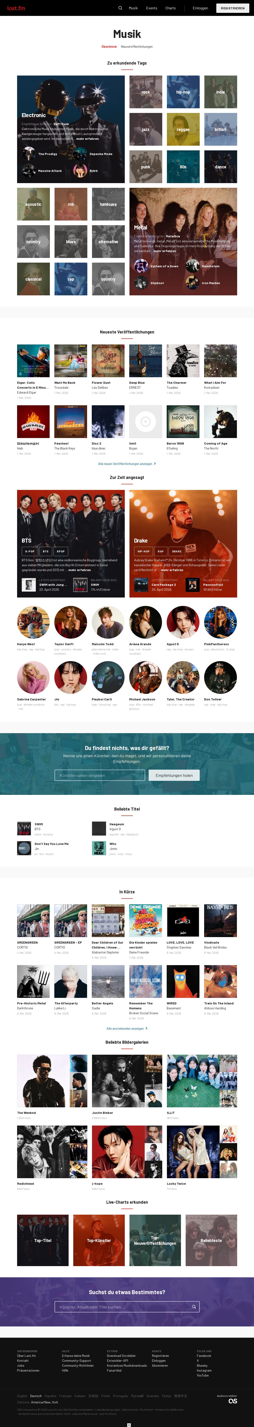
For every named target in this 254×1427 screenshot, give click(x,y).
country (66, 649)
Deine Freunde (139, 952)
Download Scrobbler (121, 1356)
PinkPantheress (216, 644)
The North (211, 448)
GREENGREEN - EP (68, 942)
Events (151, 8)
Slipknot (157, 283)
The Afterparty (66, 1003)
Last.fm (21, 8)
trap (94, 704)
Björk (94, 171)
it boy (128, 853)
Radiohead (25, 1183)
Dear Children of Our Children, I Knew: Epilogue (107, 947)
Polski (105, 1396)
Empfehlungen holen (174, 775)
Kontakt (23, 1360)
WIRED (172, 1003)
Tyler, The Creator (181, 699)
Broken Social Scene (143, 1013)
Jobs (20, 1365)
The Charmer (177, 382)
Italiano (80, 1396)
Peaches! (61, 443)
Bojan (133, 448)
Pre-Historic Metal (31, 1003)
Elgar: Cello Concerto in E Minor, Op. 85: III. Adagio (32, 387)
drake (177, 551)
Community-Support (76, 1360)
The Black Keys (64, 448)
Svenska (153, 1396)
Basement (174, 1008)
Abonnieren (160, 1365)
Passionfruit (213, 585)
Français (65, 1396)
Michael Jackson (142, 699)
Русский (137, 1396)
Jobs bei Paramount (84, 1413)
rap (161, 551)
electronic (217, 649)
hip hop (39, 649)
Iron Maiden (211, 283)
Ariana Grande (140, 644)
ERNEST (135, 387)
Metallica (173, 236)
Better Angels (102, 1003)
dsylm (50, 853)
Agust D (173, 644)
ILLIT (171, 1113)
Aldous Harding (215, 1008)
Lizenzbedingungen (107, 1409)
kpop (61, 551)
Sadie (96, 1008)
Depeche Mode (101, 154)
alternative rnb (101, 649)
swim (38, 834)
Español (50, 1396)
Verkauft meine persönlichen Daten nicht (44, 1413)
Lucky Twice (176, 1183)
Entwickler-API (117, 1360)
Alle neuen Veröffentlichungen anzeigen (125, 464)
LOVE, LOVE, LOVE (180, 942)
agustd (114, 834)
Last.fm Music (108, 1413)
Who (113, 844)
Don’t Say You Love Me (52, 844)
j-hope (97, 1183)
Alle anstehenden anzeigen (125, 1028)
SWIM (95, 585)
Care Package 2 (164, 585)
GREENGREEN (27, 942)
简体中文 (180, 1396)
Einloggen (200, 8)
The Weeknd (26, 1113)
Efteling (172, 448)
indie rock (99, 653)
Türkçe (166, 1396)
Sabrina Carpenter (31, 699)
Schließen (129, 1425)
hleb (20, 448)
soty (120, 853)
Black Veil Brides (215, 947)
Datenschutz (130, 1409)
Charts (171, 8)
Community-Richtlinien (78, 1365)
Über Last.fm (26, 1356)
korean (189, 649)
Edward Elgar (26, 392)
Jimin (113, 849)
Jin (56, 699)
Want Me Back (64, 382)
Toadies (172, 387)
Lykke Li (60, 1008)
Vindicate (211, 942)
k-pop (30, 551)
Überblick (109, 46)
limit (132, 443)
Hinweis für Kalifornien (169, 1409)
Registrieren (233, 8)
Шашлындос (28, 443)
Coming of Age (215, 443)
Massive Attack (50, 171)
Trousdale (61, 387)
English (22, 1396)
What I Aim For (215, 382)
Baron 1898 (175, 443)
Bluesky (202, 1365)
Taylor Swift (64, 644)
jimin (113, 853)
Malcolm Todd (103, 644)
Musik (133, 8)
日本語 (93, 1396)
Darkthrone (25, 1008)
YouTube (203, 1375)
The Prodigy (47, 154)
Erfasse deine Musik (76, 1356)
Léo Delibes (100, 387)
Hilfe (65, 1370)
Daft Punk (61, 124)
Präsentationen (28, 1370)
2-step (230, 649)
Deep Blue (137, 382)
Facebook (204, 1356)
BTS (37, 829)
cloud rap (105, 704)
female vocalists (34, 704)
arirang (48, 834)
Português (120, 1396)
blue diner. (99, 448)
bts (46, 551)
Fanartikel (114, 1370)
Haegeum (117, 824)
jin (36, 853)
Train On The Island (219, 1003)
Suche (120, 8)
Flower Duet (101, 382)
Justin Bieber (102, 1113)
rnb (138, 649)
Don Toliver (213, 699)
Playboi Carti (102, 699)
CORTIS (22, 947)
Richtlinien (147, 1409)
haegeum (132, 834)
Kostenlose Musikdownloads (127, 1365)
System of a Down (164, 266)
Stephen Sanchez (179, 947)
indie (115, 649)
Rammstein (211, 266)
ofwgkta (190, 704)
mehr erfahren (87, 139)
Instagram (204, 1370)
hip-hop (144, 551)
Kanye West (26, 644)
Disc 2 (96, 443)
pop (56, 649)
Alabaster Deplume (105, 952)
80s (138, 704)
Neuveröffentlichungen (137, 46)
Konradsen (211, 387)
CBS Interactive (27, 1409)
